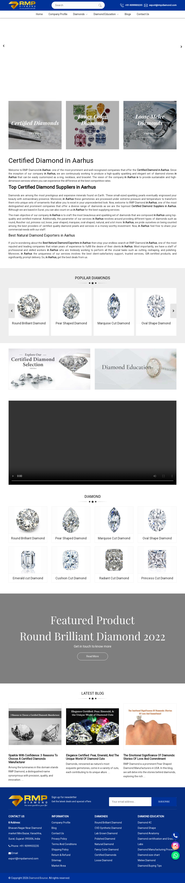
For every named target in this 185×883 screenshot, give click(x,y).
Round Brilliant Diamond (108, 822)
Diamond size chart (149, 854)
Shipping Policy (60, 849)
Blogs (128, 14)
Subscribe (164, 801)
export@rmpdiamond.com (160, 5)
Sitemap (56, 860)
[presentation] (3, 46)
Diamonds (80, 14)
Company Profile (57, 14)
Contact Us (143, 14)
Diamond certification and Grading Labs (157, 841)
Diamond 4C (145, 822)
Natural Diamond (104, 844)
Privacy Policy (59, 838)
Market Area (59, 865)
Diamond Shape (147, 828)
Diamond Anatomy (148, 833)
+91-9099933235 (131, 5)
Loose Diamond (103, 860)
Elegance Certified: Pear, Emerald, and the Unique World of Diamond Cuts (92, 757)
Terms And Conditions (64, 844)
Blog (54, 828)
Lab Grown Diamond (106, 833)
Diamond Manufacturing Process (156, 849)
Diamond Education (106, 14)
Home (39, 14)
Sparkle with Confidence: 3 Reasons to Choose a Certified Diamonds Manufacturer (33, 759)
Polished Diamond (105, 838)
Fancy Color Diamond (107, 849)
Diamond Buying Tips (150, 865)
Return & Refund (61, 854)
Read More (97, 656)
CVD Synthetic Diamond (108, 828)
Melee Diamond (147, 860)
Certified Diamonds (105, 854)
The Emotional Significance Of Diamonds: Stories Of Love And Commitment (149, 757)
